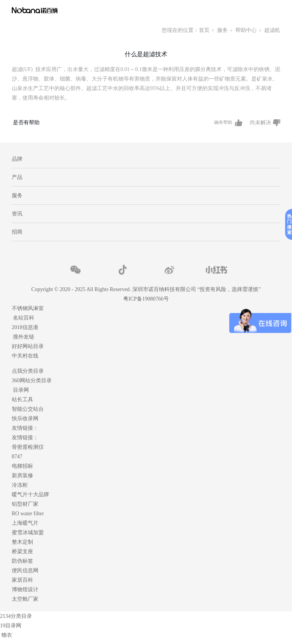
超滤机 (272, 30)
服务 (222, 30)
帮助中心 (246, 30)
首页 (204, 30)
